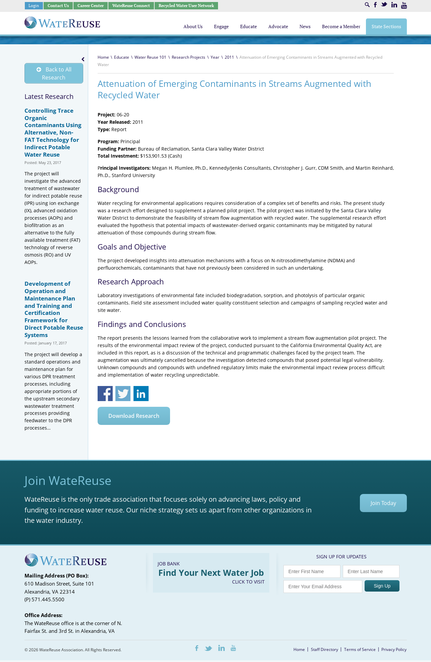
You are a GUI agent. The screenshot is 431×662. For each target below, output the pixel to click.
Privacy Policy (394, 651)
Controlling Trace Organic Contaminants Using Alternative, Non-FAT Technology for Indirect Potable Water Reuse (53, 134)
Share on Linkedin (141, 393)
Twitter (384, 4)
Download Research (133, 416)
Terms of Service (360, 651)
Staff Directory (324, 651)
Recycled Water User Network (186, 5)
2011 (229, 57)
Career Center (90, 5)
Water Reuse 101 (150, 57)
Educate (121, 57)
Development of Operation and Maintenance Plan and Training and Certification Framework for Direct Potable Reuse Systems (53, 310)
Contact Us (58, 5)
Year (215, 57)
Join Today (383, 504)
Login (34, 5)
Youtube (404, 5)
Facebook (375, 4)
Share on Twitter (122, 393)
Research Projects (188, 57)
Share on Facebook (105, 393)
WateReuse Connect (131, 5)
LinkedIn (394, 4)
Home (103, 57)
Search (367, 4)
